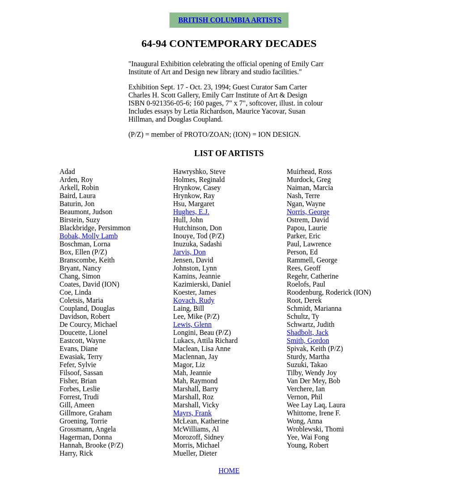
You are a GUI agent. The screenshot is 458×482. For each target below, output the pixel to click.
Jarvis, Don (189, 252)
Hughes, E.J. (191, 212)
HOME (228, 470)
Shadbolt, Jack (307, 332)
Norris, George (308, 212)
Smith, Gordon (308, 340)
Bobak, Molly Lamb (88, 236)
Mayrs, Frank (192, 413)
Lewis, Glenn (192, 324)
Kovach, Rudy (193, 300)
